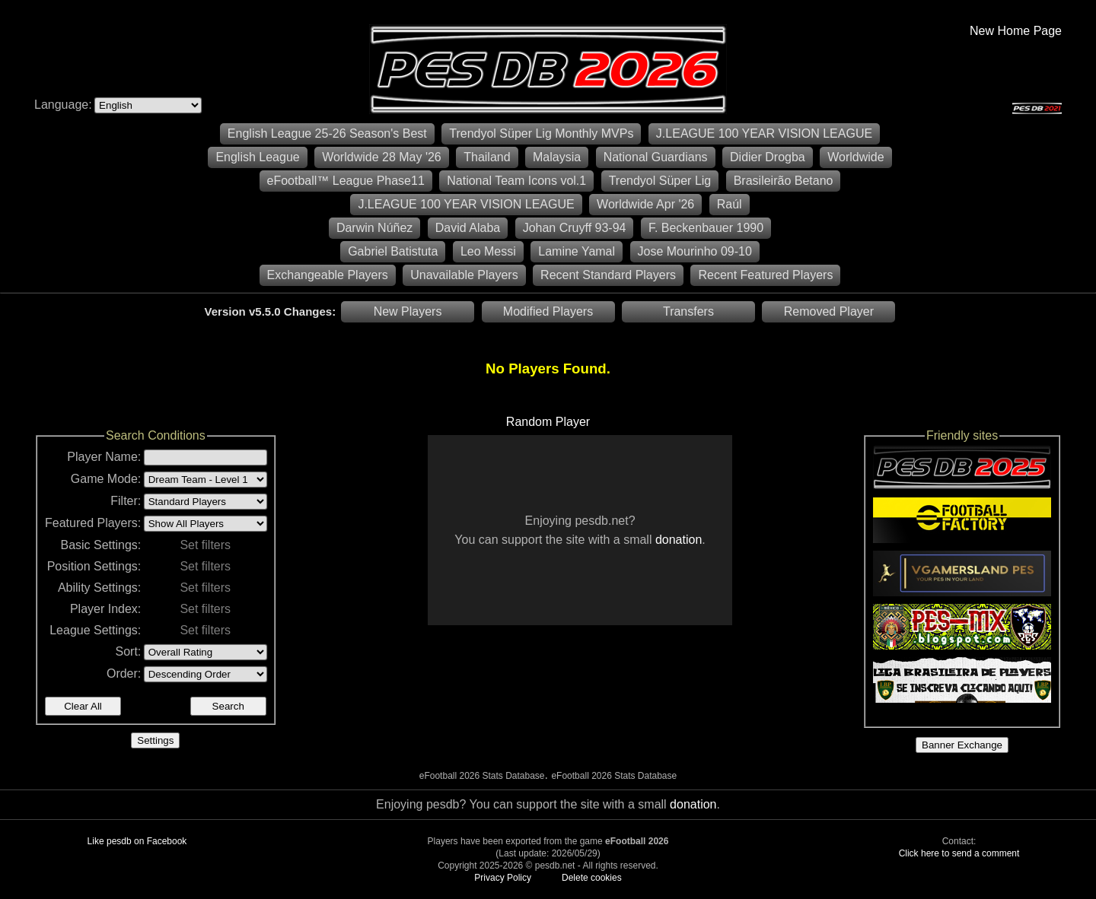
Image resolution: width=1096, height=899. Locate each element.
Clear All (83, 706)
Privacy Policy (502, 877)
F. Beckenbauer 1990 (705, 227)
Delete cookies (592, 877)
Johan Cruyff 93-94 (574, 227)
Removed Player (829, 311)
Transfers (688, 311)
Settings (155, 740)
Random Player (548, 421)
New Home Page (1016, 30)
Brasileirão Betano (783, 180)
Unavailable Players (464, 274)
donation (678, 539)
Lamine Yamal (576, 251)
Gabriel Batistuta (393, 251)
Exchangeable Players (327, 274)
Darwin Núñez (374, 227)
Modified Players (548, 311)
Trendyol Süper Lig (660, 180)
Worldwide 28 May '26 (381, 157)
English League (257, 157)
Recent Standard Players (608, 274)
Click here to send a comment (959, 853)
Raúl (729, 204)
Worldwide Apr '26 (645, 204)
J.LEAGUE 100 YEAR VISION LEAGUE (764, 133)
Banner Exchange (962, 745)
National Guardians (656, 157)
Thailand (487, 157)
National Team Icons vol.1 (516, 180)
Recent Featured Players (765, 274)
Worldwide (855, 157)
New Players (408, 311)
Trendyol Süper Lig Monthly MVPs (541, 133)
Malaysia (557, 157)
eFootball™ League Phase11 (346, 180)
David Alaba (467, 227)
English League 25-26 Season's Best (327, 133)
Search (228, 706)
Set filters (205, 544)
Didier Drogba (767, 157)
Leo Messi (488, 251)
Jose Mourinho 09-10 (695, 251)
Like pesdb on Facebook (137, 841)
